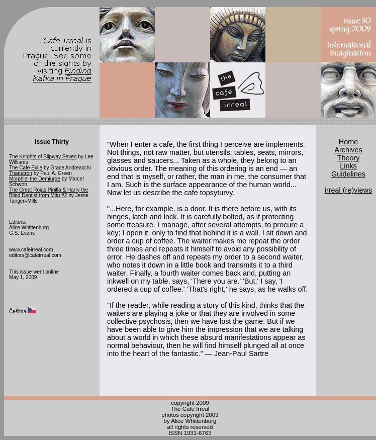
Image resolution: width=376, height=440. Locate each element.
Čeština (17, 311)
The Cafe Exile (25, 167)
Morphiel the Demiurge (34, 179)
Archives (348, 150)
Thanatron (20, 173)
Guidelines (348, 174)
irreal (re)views (348, 190)
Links (348, 166)
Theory (348, 158)
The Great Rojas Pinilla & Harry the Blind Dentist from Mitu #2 (48, 192)
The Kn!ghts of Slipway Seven (42, 156)
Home (348, 142)
